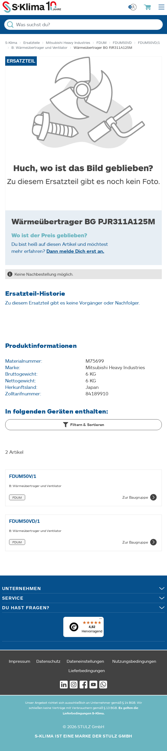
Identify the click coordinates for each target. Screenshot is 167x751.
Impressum (19, 661)
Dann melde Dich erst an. (75, 251)
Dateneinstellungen (85, 661)
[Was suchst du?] (83, 24)
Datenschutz (48, 661)
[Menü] (101, 620)
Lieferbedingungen (86, 670)
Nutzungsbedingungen (134, 661)
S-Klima (11, 42)
